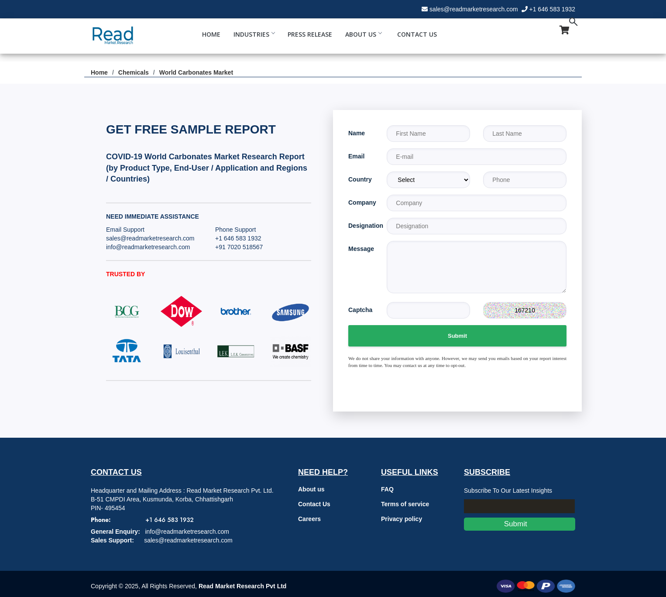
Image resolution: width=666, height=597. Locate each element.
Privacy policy (401, 519)
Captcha (360, 309)
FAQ (387, 489)
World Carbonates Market (196, 72)
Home (211, 34)
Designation (361, 225)
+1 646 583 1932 (552, 9)
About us (311, 489)
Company (361, 202)
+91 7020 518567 (239, 247)
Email (356, 156)
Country (360, 179)
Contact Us (417, 34)
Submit (457, 336)
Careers (309, 519)
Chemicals (133, 72)
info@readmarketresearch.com (148, 247)
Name (356, 133)
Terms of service (405, 504)
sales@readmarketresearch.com (473, 9)
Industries (254, 34)
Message (361, 248)
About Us (363, 34)
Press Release (310, 34)
